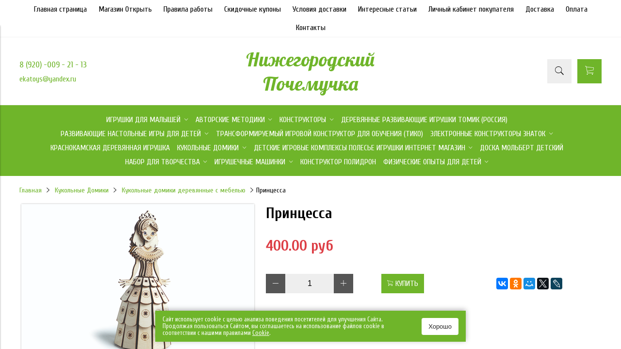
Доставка (539, 9)
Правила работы (187, 9)
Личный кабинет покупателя (471, 9)
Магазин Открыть (125, 9)
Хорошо (440, 326)
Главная (30, 190)
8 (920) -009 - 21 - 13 (53, 65)
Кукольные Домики (82, 190)
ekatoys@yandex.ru (47, 79)
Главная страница (60, 9)
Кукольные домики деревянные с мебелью (183, 190)
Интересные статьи (387, 9)
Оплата (577, 9)
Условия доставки (319, 9)
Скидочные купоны (252, 9)
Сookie (260, 332)
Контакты (311, 27)
